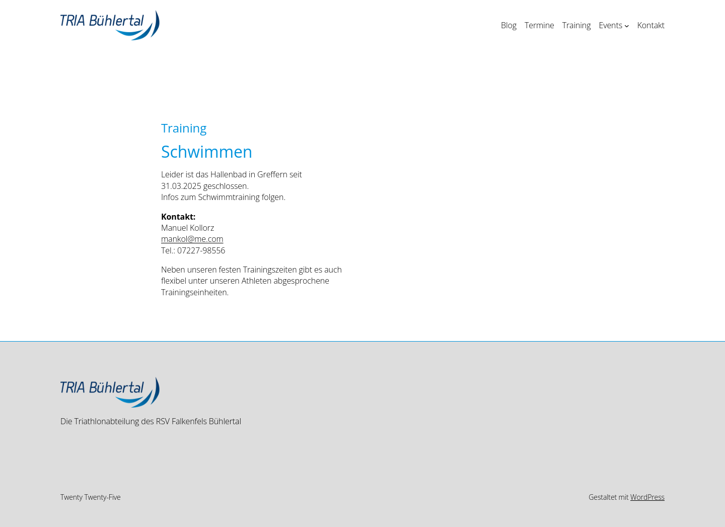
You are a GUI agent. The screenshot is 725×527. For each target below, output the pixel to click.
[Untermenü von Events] (626, 25)
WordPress (647, 497)
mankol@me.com (192, 238)
